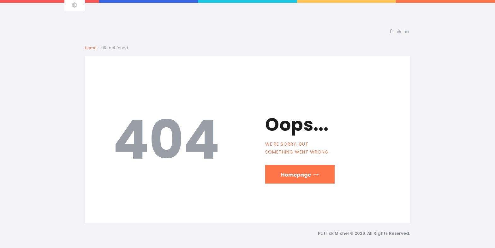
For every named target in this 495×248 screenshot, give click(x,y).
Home (90, 48)
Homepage (296, 174)
